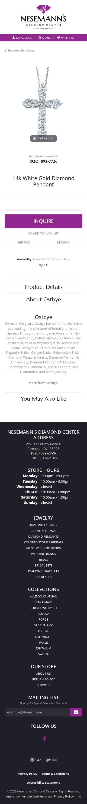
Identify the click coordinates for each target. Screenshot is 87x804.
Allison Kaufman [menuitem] (43, 596)
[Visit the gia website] (36, 759)
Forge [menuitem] (43, 619)
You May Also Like (43, 398)
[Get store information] (43, 458)
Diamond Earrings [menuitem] (43, 525)
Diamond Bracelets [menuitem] (43, 571)
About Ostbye (43, 299)
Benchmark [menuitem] (43, 602)
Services (43, 685)
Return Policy (43, 679)
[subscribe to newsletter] (76, 712)
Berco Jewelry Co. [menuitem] (43, 608)
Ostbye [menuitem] (43, 631)
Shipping (24, 242)
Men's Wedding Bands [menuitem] (43, 548)
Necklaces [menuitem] (43, 577)
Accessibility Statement (43, 783)
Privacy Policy (27, 774)
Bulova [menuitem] (43, 614)
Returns (63, 242)
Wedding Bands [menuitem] (43, 554)
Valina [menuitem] (43, 654)
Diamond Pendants (21, 50)
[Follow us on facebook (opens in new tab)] (44, 738)
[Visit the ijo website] (51, 759)
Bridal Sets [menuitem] (43, 565)
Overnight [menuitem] (43, 637)
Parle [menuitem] (43, 642)
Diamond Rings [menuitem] (43, 531)
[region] (43, 105)
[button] (23, 37)
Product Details (44, 286)
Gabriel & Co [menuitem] (44, 625)
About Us (43, 673)
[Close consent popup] (79, 796)
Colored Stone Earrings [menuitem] (43, 542)
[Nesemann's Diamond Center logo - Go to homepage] (43, 17)
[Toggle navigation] (8, 27)
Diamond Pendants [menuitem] (43, 536)
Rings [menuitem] (43, 559)
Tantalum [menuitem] (43, 648)
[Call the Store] (43, 453)
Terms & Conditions (55, 774)
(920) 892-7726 (44, 161)
